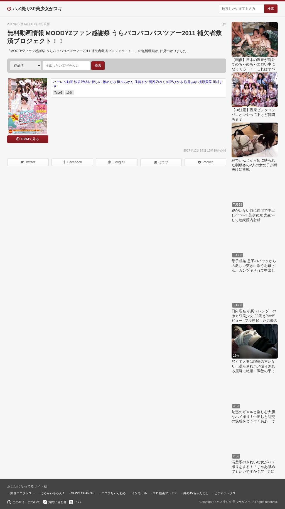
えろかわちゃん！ (53, 493)
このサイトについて (26, 502)
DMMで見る (30, 139)
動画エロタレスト (22, 493)
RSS (78, 502)
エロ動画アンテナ (165, 493)
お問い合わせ (57, 502)
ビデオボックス (225, 493)
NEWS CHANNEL (83, 493)
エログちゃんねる (113, 493)
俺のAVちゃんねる (195, 493)
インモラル (139, 493)
